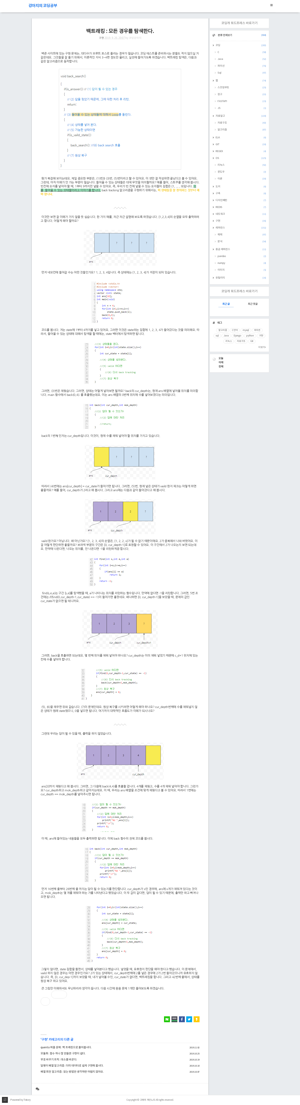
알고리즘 (242, 129)
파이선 (242, 66)
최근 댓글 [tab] (253, 304)
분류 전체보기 (241, 35)
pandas (242, 256)
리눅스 (242, 165)
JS (242, 108)
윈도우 (242, 171)
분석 (242, 241)
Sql (242, 72)
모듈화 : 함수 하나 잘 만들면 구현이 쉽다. (63, 1053)
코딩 (241, 45)
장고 (242, 94)
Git (251, 341)
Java (242, 59)
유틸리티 (241, 277)
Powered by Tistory (20, 1100)
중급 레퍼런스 (241, 249)
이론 (242, 178)
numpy (242, 263)
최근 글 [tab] (226, 304)
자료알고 (241, 116)
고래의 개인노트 (147, 1100)
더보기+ (262, 347)
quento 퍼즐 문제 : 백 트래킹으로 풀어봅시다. (66, 1047)
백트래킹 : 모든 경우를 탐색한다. (120, 31)
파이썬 (257, 330)
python (250, 335)
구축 (241, 193)
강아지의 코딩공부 (42, 6)
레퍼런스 (241, 227)
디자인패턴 (241, 200)
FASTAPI (242, 101)
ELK (241, 137)
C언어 (235, 330)
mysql (246, 330)
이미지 (242, 270)
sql (217, 335)
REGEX (241, 151)
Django (237, 335)
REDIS (241, 207)
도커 (241, 186)
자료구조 (242, 122)
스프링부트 (242, 87)
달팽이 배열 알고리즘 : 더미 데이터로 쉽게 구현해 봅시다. (72, 1065)
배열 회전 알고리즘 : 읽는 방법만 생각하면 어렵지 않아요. (72, 1071)
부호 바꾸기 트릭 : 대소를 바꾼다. (59, 1059)
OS (241, 158)
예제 (242, 234)
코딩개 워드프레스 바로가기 (239, 23)
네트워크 (241, 214)
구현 (101, 38)
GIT (241, 144)
